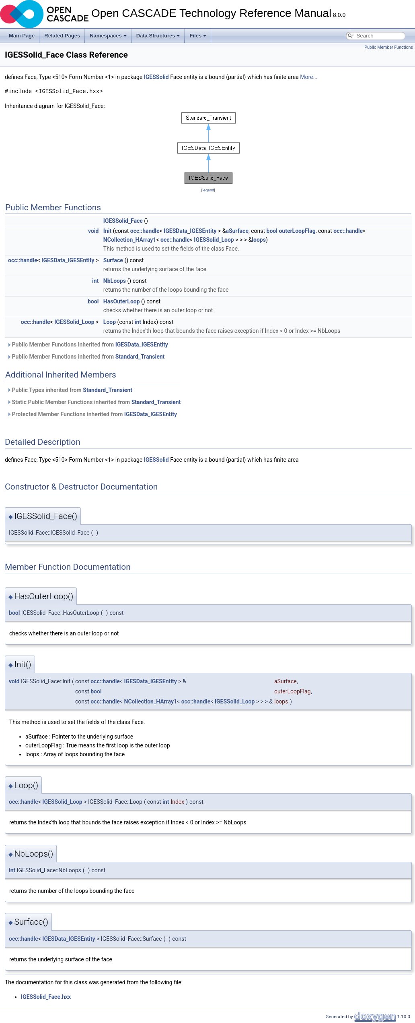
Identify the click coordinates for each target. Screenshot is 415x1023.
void (93, 231)
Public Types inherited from (69, 390)
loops (259, 240)
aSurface (237, 231)
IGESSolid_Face (123, 221)
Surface (113, 260)
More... (308, 77)
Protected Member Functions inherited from (92, 414)
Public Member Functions (388, 47)
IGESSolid (156, 77)
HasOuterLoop (121, 301)
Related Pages (62, 36)
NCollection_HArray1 (129, 240)
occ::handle (145, 231)
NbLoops (114, 281)
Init (107, 231)
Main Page (22, 36)
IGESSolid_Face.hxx (46, 997)
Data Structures (158, 36)
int (95, 281)
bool (272, 231)
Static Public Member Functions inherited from (94, 402)
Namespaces (108, 36)
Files (197, 36)
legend (208, 190)
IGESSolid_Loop (214, 240)
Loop (109, 322)
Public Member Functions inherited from (87, 344)
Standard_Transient (140, 356)
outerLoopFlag (297, 231)
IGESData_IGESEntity (190, 231)
